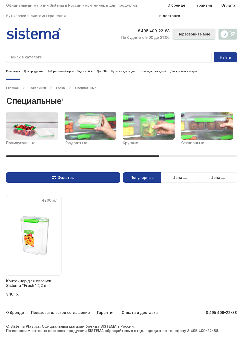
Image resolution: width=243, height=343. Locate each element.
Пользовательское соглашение (60, 312)
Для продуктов (33, 71)
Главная (12, 88)
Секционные (192, 143)
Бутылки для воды (123, 71)
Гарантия (203, 5)
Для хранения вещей (183, 71)
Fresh (60, 88)
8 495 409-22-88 (151, 31)
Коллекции (13, 71)
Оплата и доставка (140, 312)
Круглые (130, 143)
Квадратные (76, 143)
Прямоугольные (20, 143)
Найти (225, 57)
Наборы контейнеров (60, 71)
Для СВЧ (101, 71)
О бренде (176, 5)
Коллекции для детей (152, 71)
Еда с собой (85, 71)
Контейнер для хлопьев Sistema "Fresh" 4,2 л (28, 283)
